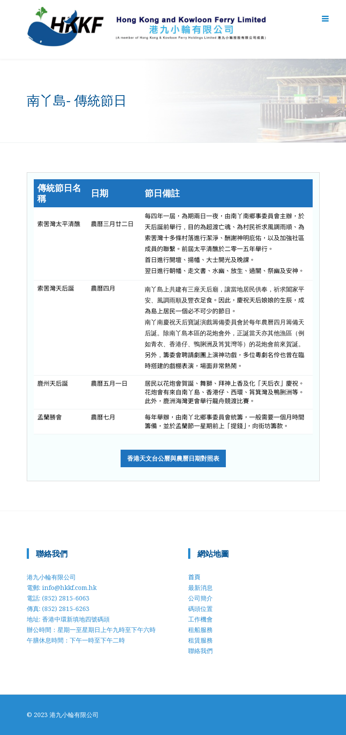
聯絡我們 (200, 650)
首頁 (194, 577)
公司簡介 (200, 598)
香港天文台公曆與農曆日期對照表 (173, 458)
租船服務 (200, 629)
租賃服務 (200, 640)
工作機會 (200, 619)
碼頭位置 (200, 608)
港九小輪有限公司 (74, 714)
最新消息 (200, 587)
